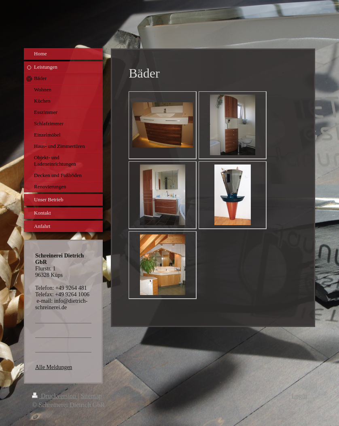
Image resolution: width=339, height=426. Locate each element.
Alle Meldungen (53, 367)
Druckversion (55, 395)
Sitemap (91, 395)
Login (299, 395)
